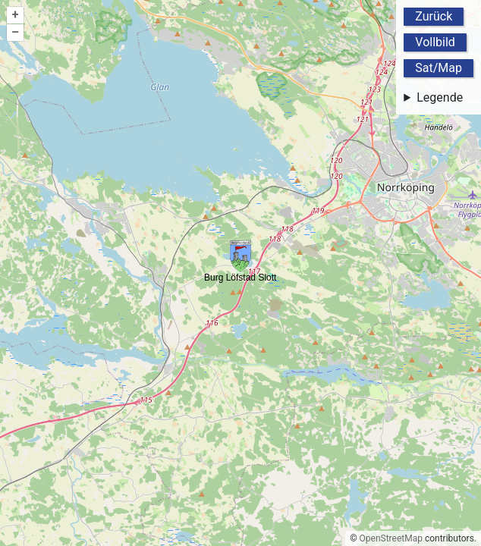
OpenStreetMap (391, 538)
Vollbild (435, 42)
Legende (440, 97)
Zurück (433, 16)
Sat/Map (438, 68)
